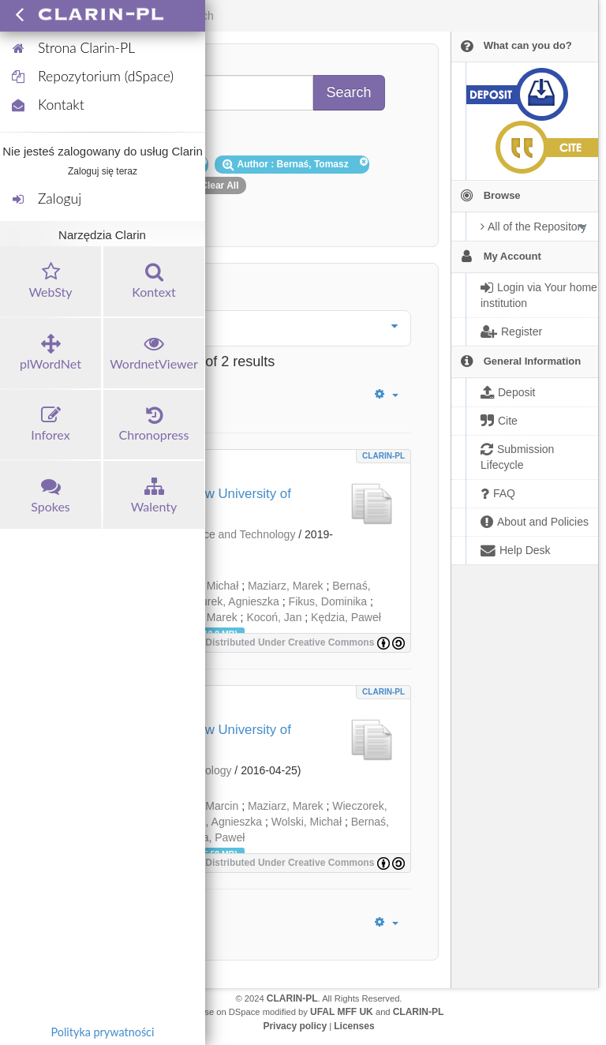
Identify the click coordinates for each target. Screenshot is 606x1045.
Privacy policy (295, 1026)
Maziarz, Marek (286, 585)
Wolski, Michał (306, 821)
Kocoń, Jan (273, 617)
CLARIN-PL (383, 455)
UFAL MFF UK (341, 1011)
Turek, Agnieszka (237, 601)
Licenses (354, 1026)
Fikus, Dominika (328, 601)
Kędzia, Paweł (346, 617)
